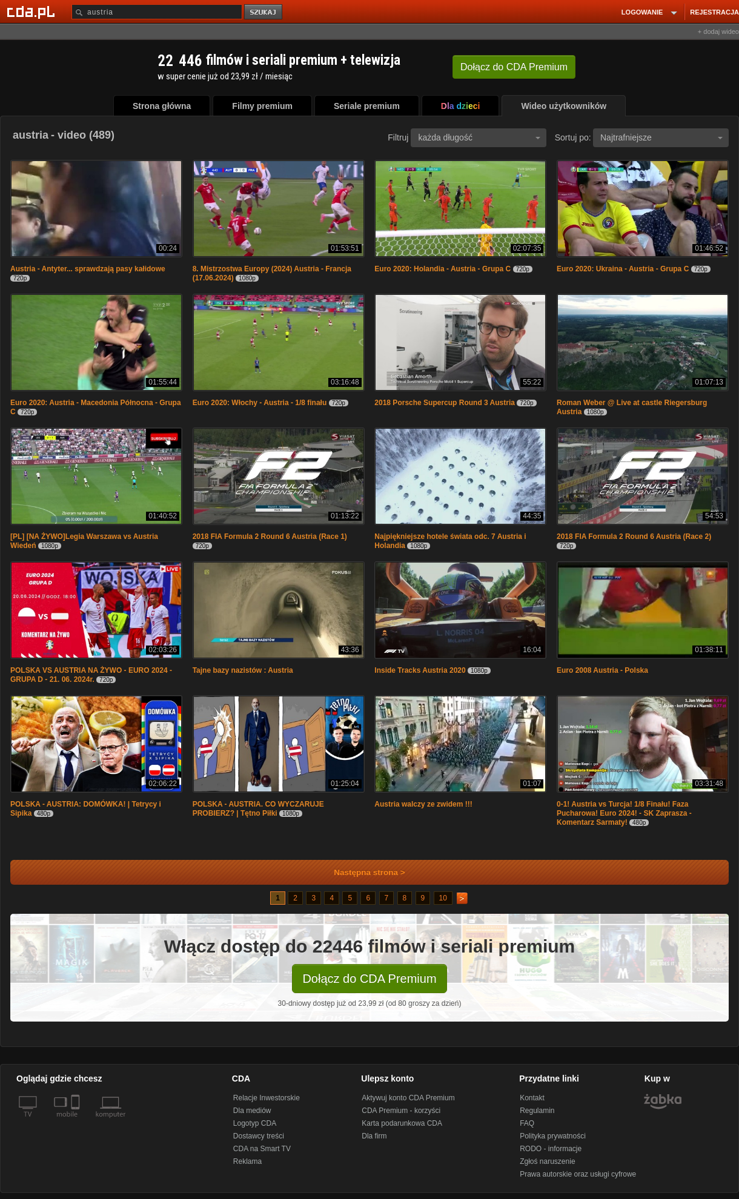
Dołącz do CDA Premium (369, 978)
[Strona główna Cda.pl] (32, 11)
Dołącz (514, 67)
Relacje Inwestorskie (266, 1098)
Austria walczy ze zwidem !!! (423, 804)
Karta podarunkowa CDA (402, 1123)
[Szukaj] (156, 11)
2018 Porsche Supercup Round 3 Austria (444, 402)
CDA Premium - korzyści (401, 1110)
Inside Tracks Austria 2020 (419, 670)
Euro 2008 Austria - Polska (602, 670)
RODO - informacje (551, 1148)
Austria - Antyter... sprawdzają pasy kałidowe (87, 269)
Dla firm (374, 1136)
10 (443, 898)
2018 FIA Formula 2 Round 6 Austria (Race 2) (634, 536)
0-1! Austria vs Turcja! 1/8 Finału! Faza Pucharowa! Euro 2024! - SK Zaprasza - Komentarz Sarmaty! (624, 813)
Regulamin (537, 1110)
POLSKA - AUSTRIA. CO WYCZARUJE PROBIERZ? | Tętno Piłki (258, 809)
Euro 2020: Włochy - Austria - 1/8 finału (260, 402)
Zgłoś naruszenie (547, 1161)
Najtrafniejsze (661, 137)
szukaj (264, 12)
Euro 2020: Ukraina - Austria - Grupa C (623, 269)
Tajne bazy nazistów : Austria (243, 670)
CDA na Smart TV (262, 1148)
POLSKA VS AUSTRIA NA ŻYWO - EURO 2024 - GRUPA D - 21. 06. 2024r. (91, 675)
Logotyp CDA (254, 1123)
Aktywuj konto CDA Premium (408, 1098)
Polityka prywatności (553, 1136)
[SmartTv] (76, 1121)
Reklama (247, 1161)
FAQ (527, 1123)
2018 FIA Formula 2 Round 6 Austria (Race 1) (270, 536)
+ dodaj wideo (718, 31)
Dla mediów (252, 1110)
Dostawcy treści (258, 1136)
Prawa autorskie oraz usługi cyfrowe (578, 1174)
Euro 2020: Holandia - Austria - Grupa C (442, 269)
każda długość (479, 137)
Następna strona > (361, 872)
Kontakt (532, 1098)
